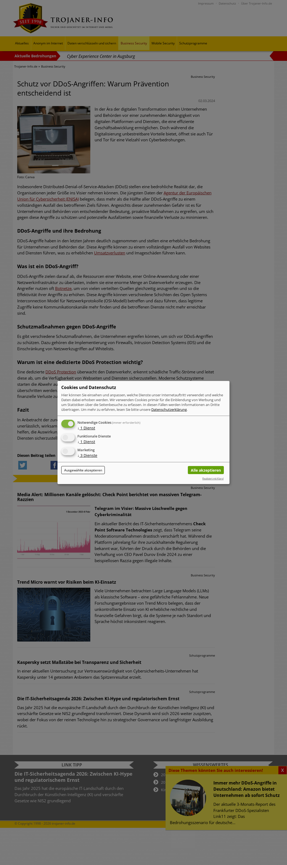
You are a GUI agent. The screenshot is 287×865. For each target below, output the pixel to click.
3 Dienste (87, 455)
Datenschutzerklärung (169, 409)
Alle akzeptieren (206, 470)
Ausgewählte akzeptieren (83, 470)
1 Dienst (86, 427)
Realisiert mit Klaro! (213, 478)
